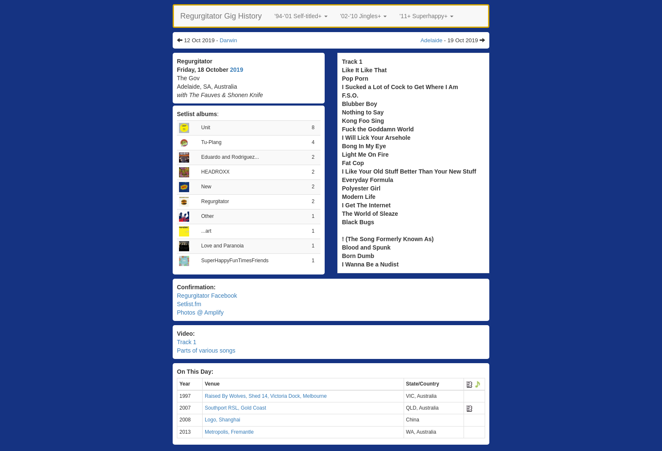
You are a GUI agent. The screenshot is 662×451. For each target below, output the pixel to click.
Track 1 (186, 342)
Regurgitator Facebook (207, 295)
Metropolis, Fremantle (229, 432)
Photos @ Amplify (200, 312)
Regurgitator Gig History (221, 16)
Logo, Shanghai (222, 420)
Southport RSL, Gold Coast (235, 408)
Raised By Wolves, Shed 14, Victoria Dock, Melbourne (266, 396)
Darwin (228, 40)
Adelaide (431, 40)
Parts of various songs (206, 350)
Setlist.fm (189, 304)
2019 (236, 69)
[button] (301, 16)
